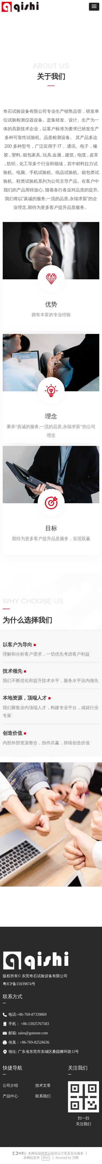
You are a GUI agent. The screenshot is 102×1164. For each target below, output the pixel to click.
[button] (94, 7)
